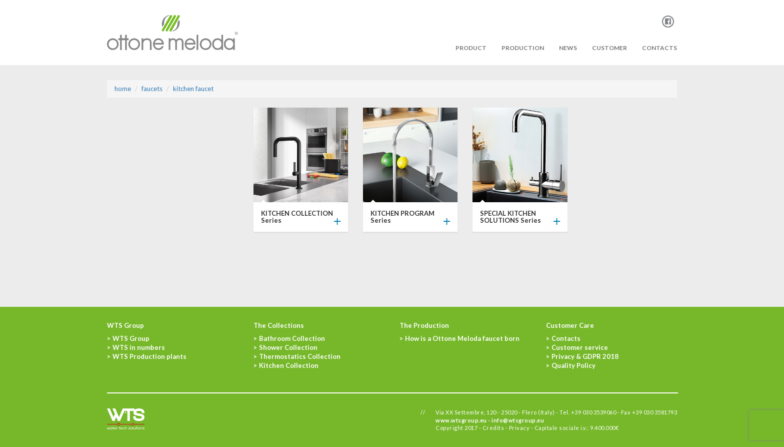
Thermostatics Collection (299, 356)
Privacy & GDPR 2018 (585, 356)
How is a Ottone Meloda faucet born (462, 338)
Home (122, 89)
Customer (609, 48)
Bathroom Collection (292, 338)
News (568, 48)
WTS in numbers (138, 347)
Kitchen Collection (288, 365)
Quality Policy (574, 365)
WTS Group (131, 338)
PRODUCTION (523, 48)
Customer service (580, 347)
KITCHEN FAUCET (193, 89)
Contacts (659, 48)
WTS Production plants (149, 356)
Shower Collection (288, 347)
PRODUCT (471, 48)
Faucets (152, 89)
